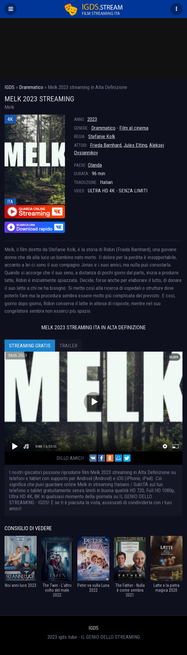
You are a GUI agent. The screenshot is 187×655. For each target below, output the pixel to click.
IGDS (93, 628)
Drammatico (103, 128)
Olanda (95, 165)
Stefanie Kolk (101, 136)
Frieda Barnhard (105, 145)
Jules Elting (135, 145)
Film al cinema (133, 128)
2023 (92, 119)
